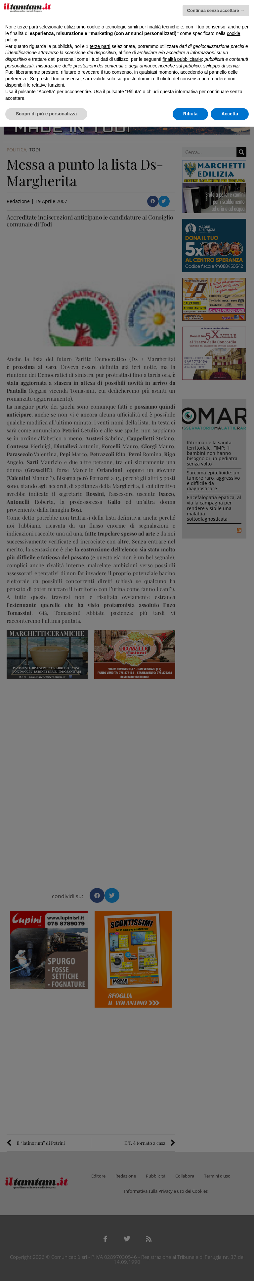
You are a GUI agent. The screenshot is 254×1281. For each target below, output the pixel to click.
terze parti (100, 46)
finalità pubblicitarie (182, 59)
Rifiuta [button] (190, 113)
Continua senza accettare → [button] (215, 10)
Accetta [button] (229, 113)
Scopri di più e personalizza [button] (46, 113)
